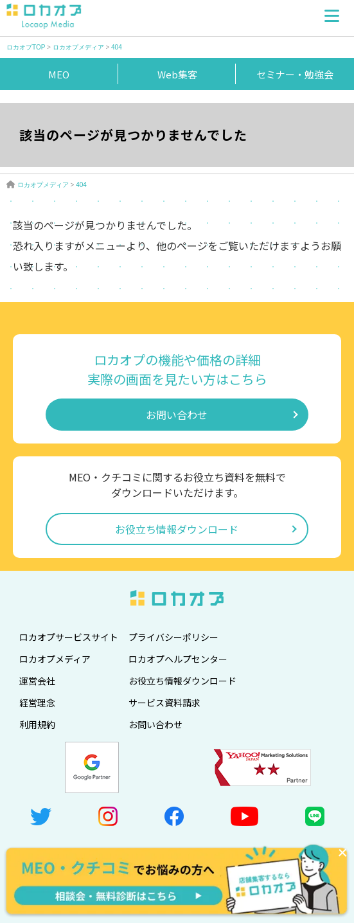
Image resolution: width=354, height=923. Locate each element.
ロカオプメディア (55, 658)
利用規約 (37, 724)
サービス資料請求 (164, 702)
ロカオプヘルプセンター (177, 658)
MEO (58, 74)
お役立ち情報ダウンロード (176, 529)
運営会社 (37, 680)
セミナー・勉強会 (294, 74)
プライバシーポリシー (173, 637)
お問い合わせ (177, 414)
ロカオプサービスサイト (68, 637)
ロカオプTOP (25, 47)
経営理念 (37, 702)
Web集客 (177, 74)
